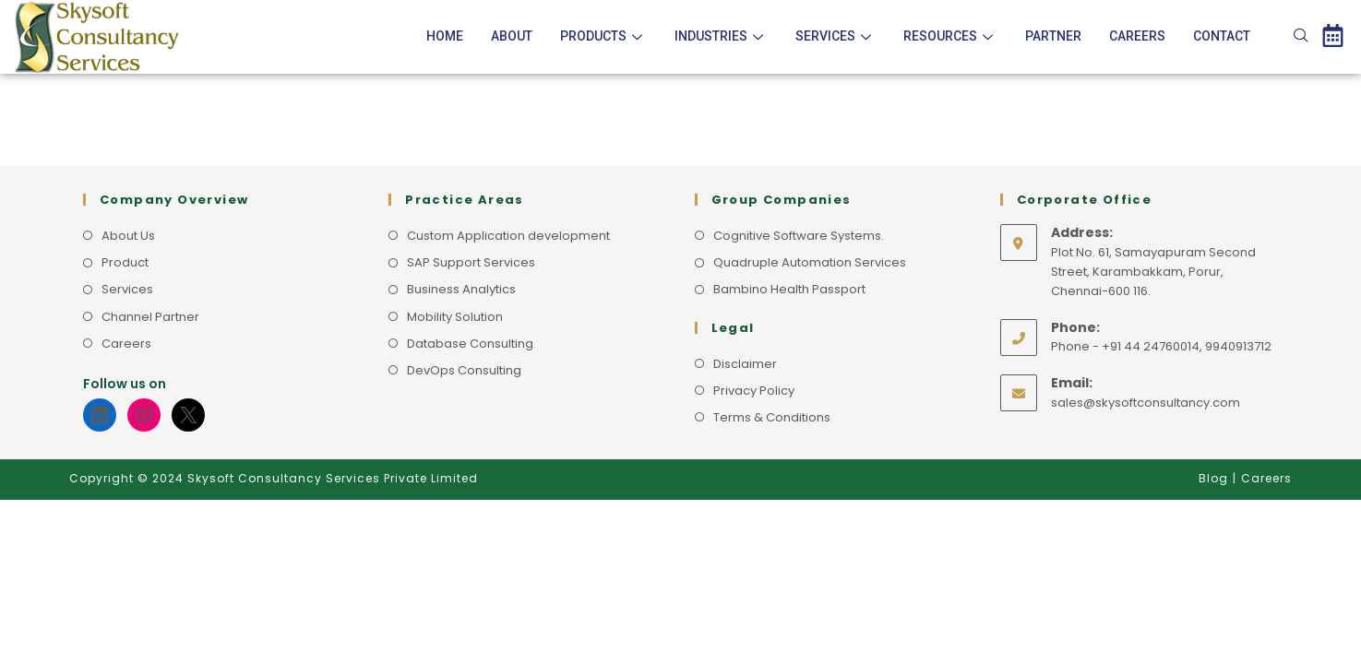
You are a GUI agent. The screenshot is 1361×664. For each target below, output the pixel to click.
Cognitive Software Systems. (798, 235)
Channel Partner (150, 317)
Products (603, 36)
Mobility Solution (455, 317)
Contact (1221, 36)
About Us (128, 235)
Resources (950, 36)
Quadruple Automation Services (809, 262)
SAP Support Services (471, 262)
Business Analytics (461, 289)
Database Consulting (470, 343)
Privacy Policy (753, 390)
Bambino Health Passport (789, 289)
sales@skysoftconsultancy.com (1145, 402)
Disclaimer (745, 364)
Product (125, 262)
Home (444, 36)
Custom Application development (508, 235)
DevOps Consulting (464, 370)
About (511, 36)
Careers (1137, 36)
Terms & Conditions (771, 417)
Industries (721, 36)
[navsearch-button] (1301, 37)
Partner (1053, 36)
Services (835, 36)
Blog (1213, 478)
